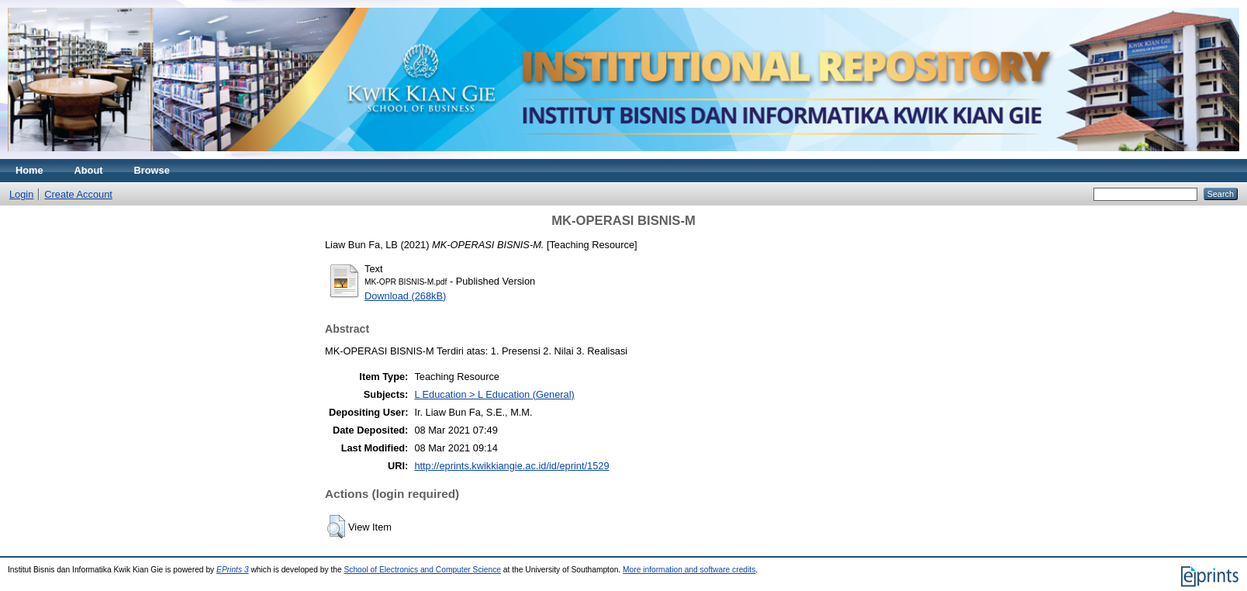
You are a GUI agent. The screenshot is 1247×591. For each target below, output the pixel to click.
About (88, 170)
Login (21, 194)
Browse (152, 170)
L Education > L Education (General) (494, 394)
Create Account (78, 194)
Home (29, 170)
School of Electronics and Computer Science (422, 569)
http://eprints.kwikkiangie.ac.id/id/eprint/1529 (511, 466)
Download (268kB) (405, 296)
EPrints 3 (232, 569)
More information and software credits (689, 569)
